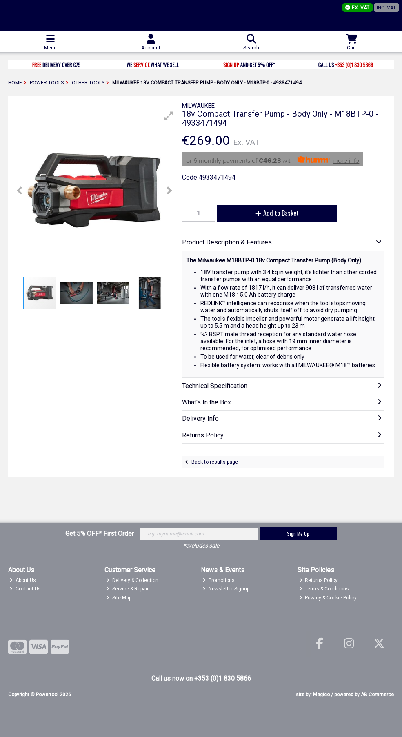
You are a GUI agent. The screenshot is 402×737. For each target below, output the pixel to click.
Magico (321, 694)
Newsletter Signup (225, 589)
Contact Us (25, 589)
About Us (22, 580)
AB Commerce (377, 694)
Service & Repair (127, 589)
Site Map (118, 598)
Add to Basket (277, 213)
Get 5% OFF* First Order (99, 533)
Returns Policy (318, 580)
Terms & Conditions (324, 589)
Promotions (218, 580)
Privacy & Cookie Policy (328, 598)
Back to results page (214, 462)
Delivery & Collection (132, 580)
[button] (168, 115)
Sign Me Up (298, 533)
